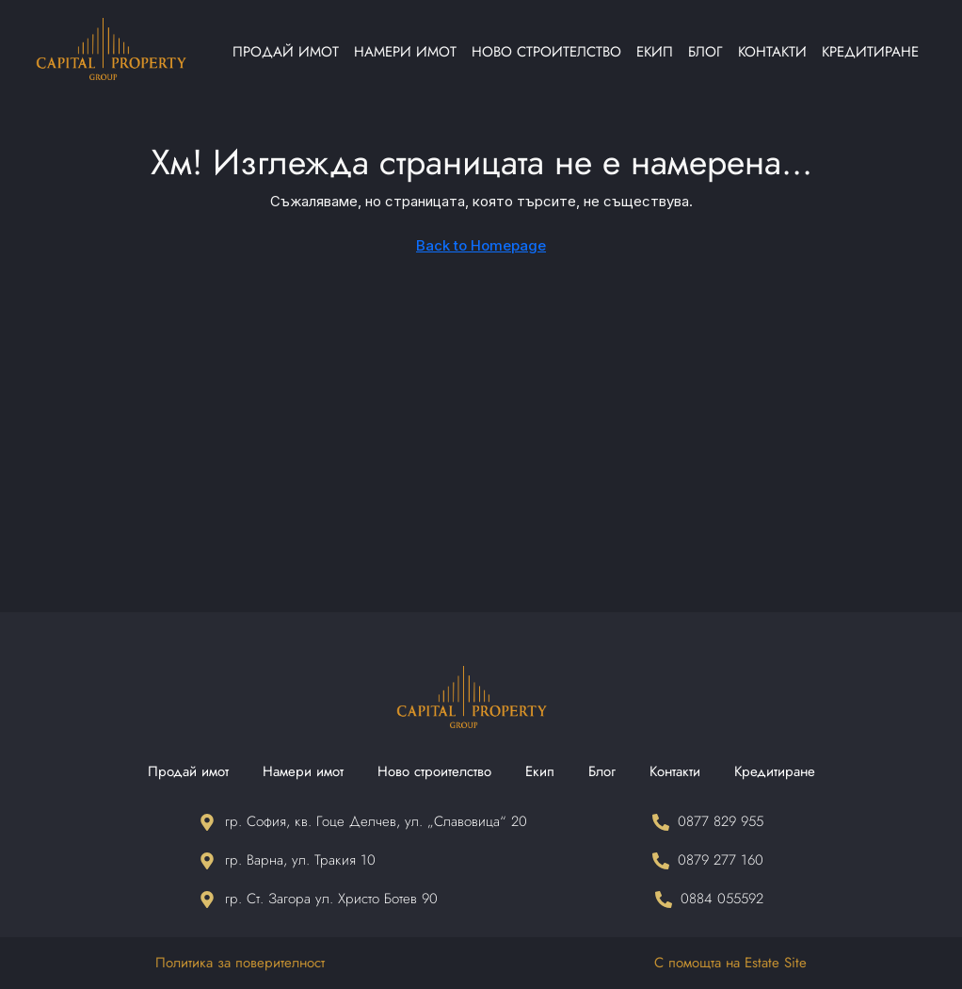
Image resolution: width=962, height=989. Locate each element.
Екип (654, 51)
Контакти (772, 51)
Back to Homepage (481, 245)
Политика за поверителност (240, 962)
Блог (705, 51)
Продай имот (285, 51)
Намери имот (405, 51)
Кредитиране (870, 51)
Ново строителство (546, 51)
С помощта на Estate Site (730, 962)
